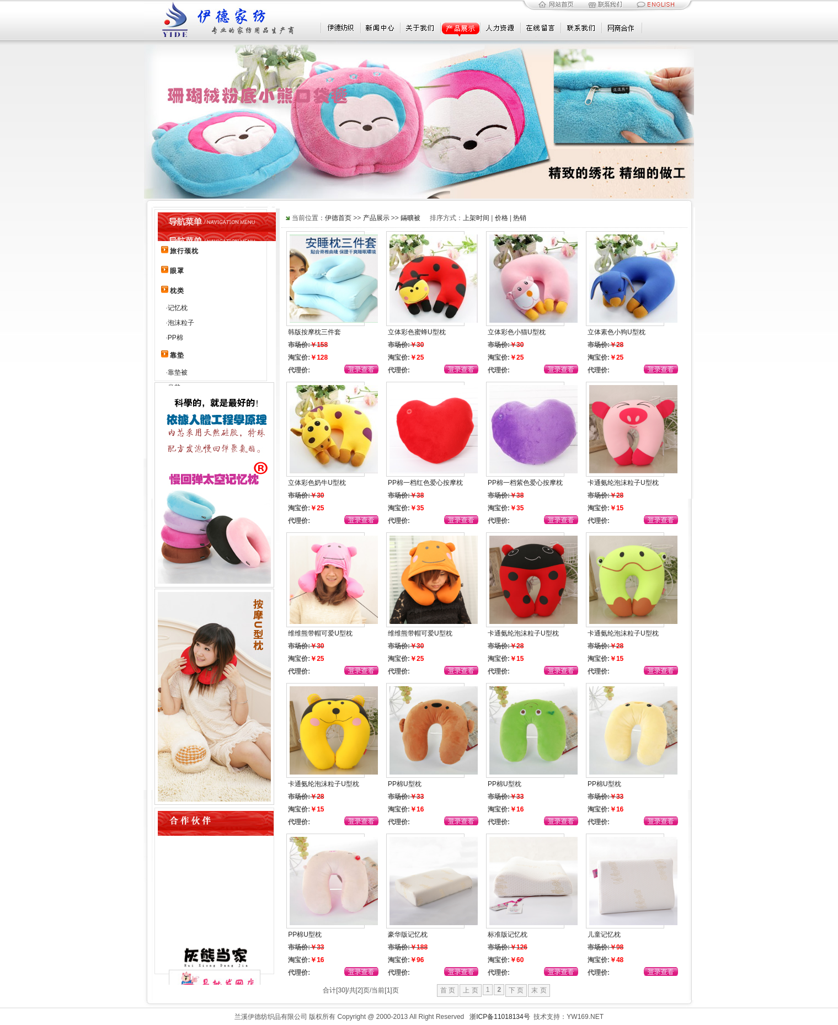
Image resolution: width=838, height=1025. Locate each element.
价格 (501, 218)
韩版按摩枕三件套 (314, 332)
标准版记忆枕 (507, 934)
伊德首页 (338, 218)
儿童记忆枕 (604, 934)
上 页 (470, 990)
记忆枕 (178, 308)
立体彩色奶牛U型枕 (317, 483)
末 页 (538, 990)
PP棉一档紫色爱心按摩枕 (525, 483)
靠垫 (177, 355)
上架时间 (476, 218)
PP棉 (175, 337)
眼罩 (177, 271)
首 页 (447, 990)
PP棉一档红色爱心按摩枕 (425, 483)
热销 (519, 218)
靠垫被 (178, 372)
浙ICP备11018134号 (499, 1017)
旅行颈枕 (184, 251)
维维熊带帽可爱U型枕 (320, 633)
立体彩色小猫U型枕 (517, 332)
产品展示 (376, 218)
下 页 (516, 990)
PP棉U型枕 (404, 784)
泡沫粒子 (181, 323)
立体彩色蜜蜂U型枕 (417, 332)
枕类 (177, 291)
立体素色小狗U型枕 (616, 332)
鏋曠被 (410, 218)
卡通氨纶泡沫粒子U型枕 (623, 483)
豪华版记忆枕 (408, 934)
